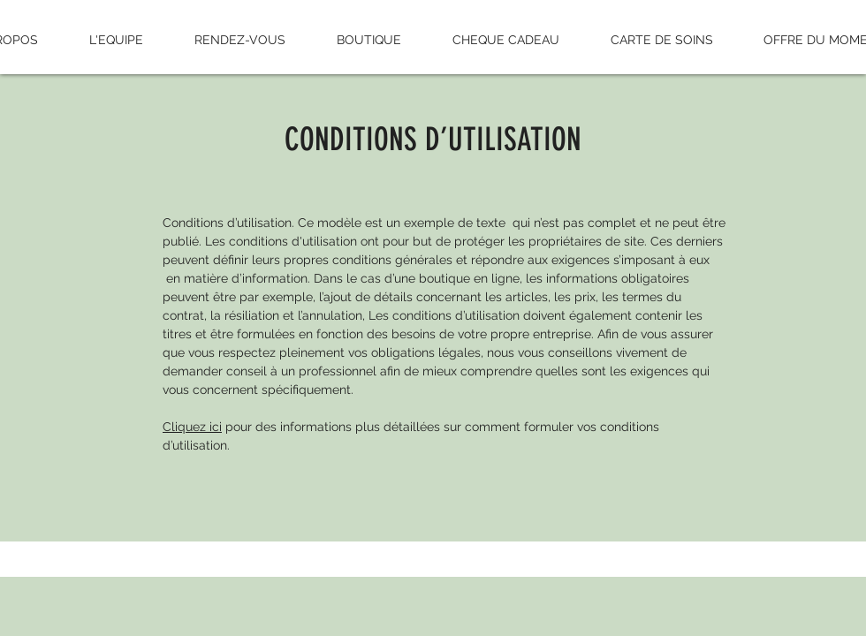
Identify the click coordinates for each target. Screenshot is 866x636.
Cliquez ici (192, 427)
